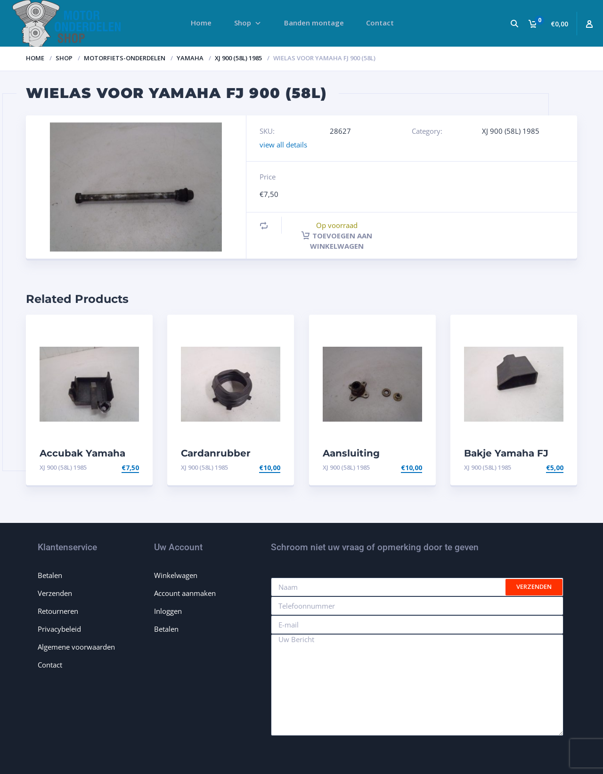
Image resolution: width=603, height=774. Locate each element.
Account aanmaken (185, 593)
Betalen (50, 575)
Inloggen (168, 611)
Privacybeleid (59, 629)
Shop (64, 58)
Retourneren (58, 611)
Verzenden (55, 593)
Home (35, 58)
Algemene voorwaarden (76, 647)
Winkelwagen (175, 575)
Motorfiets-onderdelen (124, 58)
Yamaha (190, 58)
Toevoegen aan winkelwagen (337, 241)
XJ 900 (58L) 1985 (238, 58)
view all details (283, 144)
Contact (50, 664)
